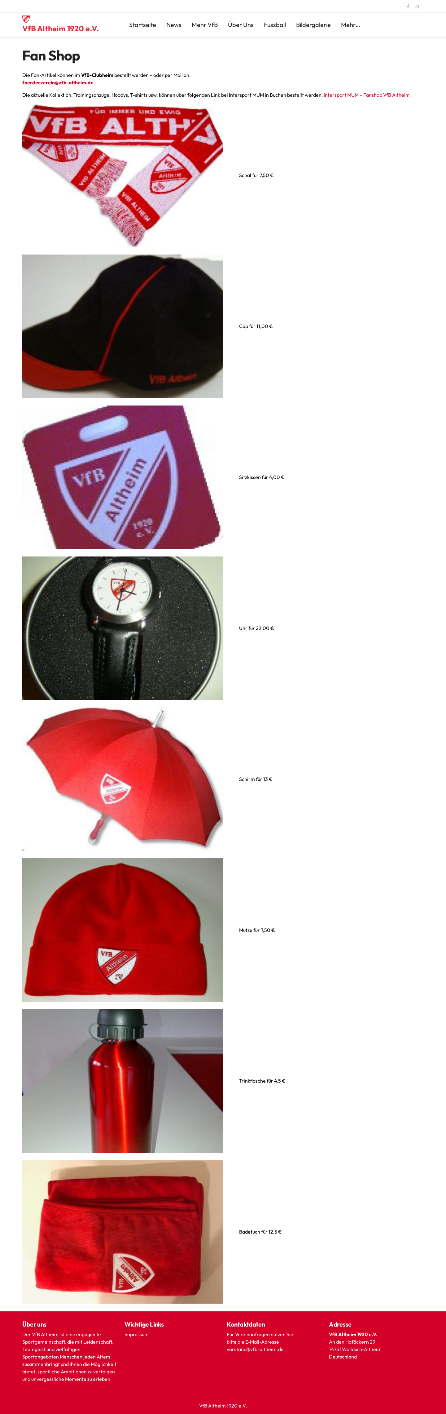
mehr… (350, 25)
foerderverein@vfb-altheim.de (58, 82)
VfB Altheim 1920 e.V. (60, 28)
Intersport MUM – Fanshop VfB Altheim (367, 95)
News (173, 25)
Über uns (241, 25)
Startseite (142, 25)
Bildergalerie (313, 25)
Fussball (275, 25)
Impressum (137, 1334)
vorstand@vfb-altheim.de (256, 1349)
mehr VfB (205, 25)
